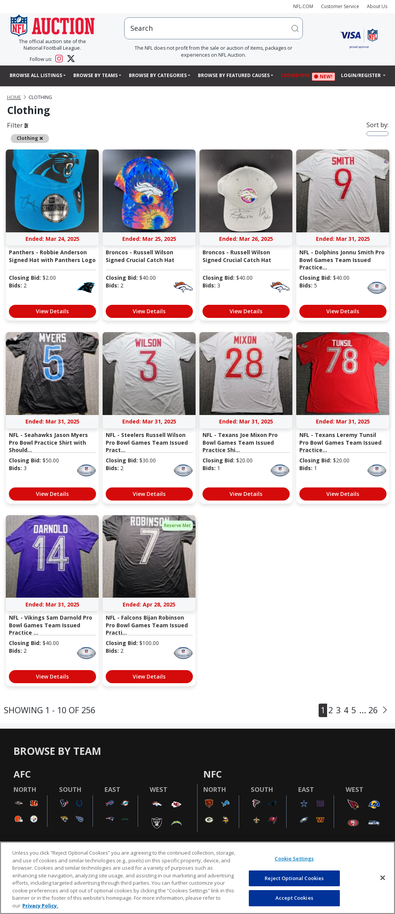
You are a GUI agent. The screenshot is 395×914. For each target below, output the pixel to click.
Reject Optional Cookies (294, 878)
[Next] (385, 710)
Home (14, 97)
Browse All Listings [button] (36, 75)
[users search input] (213, 28)
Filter (17, 125)
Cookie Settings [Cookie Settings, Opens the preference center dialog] (294, 858)
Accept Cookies (294, 897)
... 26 (368, 710)
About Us (377, 6)
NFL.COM (303, 6)
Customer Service (340, 6)
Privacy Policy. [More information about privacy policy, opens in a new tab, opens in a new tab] (40, 905)
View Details (52, 311)
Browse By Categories (158, 75)
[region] (197, 878)
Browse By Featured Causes (234, 75)
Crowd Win (297, 76)
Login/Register (361, 75)
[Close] (382, 877)
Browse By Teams (95, 75)
